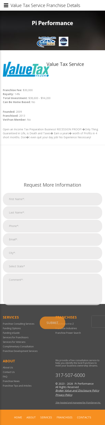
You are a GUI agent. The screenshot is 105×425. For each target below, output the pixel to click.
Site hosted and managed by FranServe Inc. (78, 402)
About (31, 417)
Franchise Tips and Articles (17, 385)
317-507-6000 (70, 375)
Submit (52, 368)
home (18, 417)
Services (46, 417)
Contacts (84, 417)
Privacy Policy (63, 395)
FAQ (5, 376)
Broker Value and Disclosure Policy (77, 390)
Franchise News (11, 381)
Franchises (64, 417)
